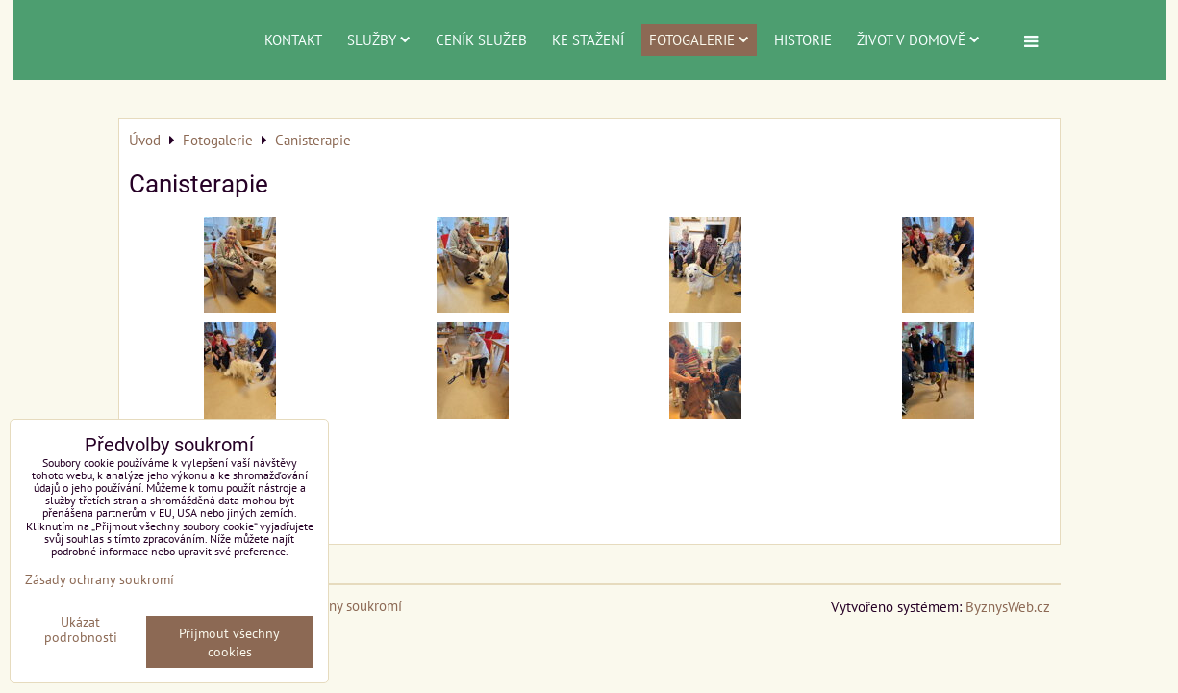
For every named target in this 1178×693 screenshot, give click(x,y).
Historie (803, 39)
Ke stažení (588, 39)
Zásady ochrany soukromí (99, 579)
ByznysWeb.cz (1007, 606)
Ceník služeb (481, 39)
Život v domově (918, 39)
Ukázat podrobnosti (80, 629)
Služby (379, 39)
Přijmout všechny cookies (229, 642)
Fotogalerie (699, 39)
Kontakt (293, 39)
